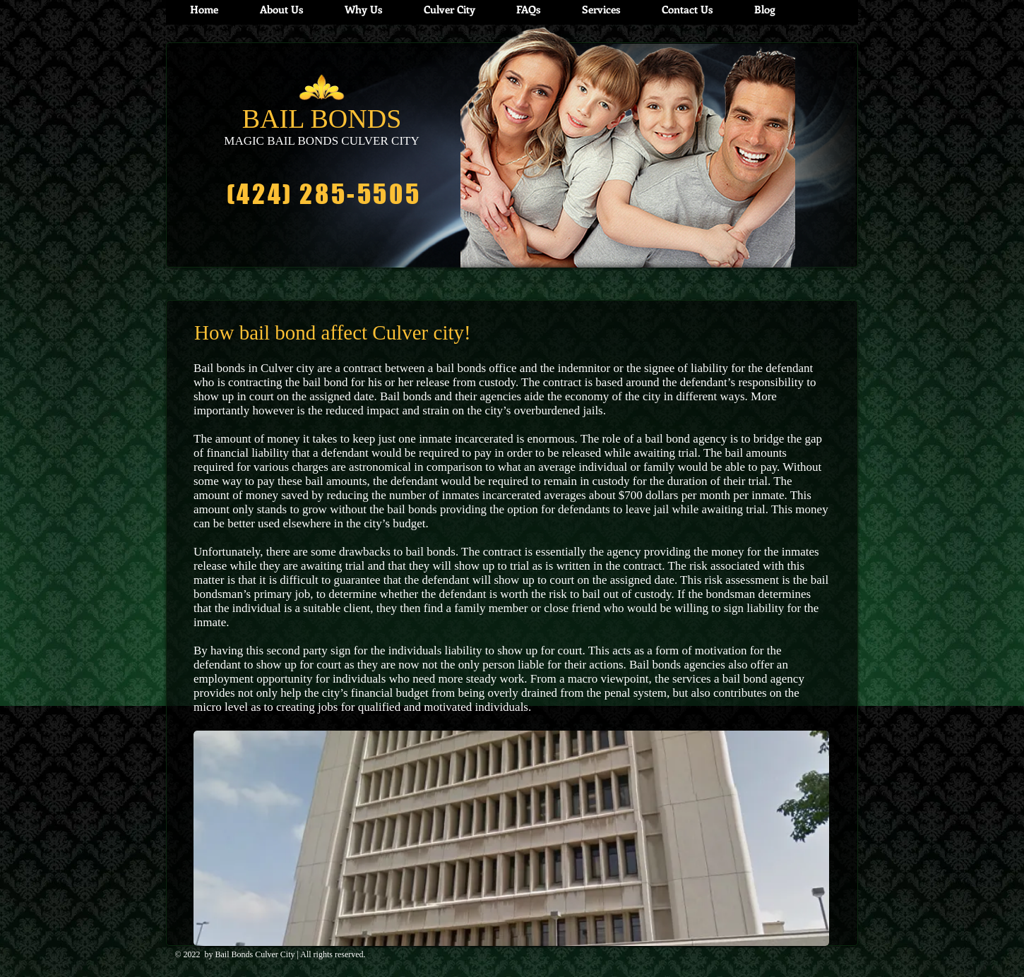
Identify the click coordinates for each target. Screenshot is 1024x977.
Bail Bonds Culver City (255, 954)
